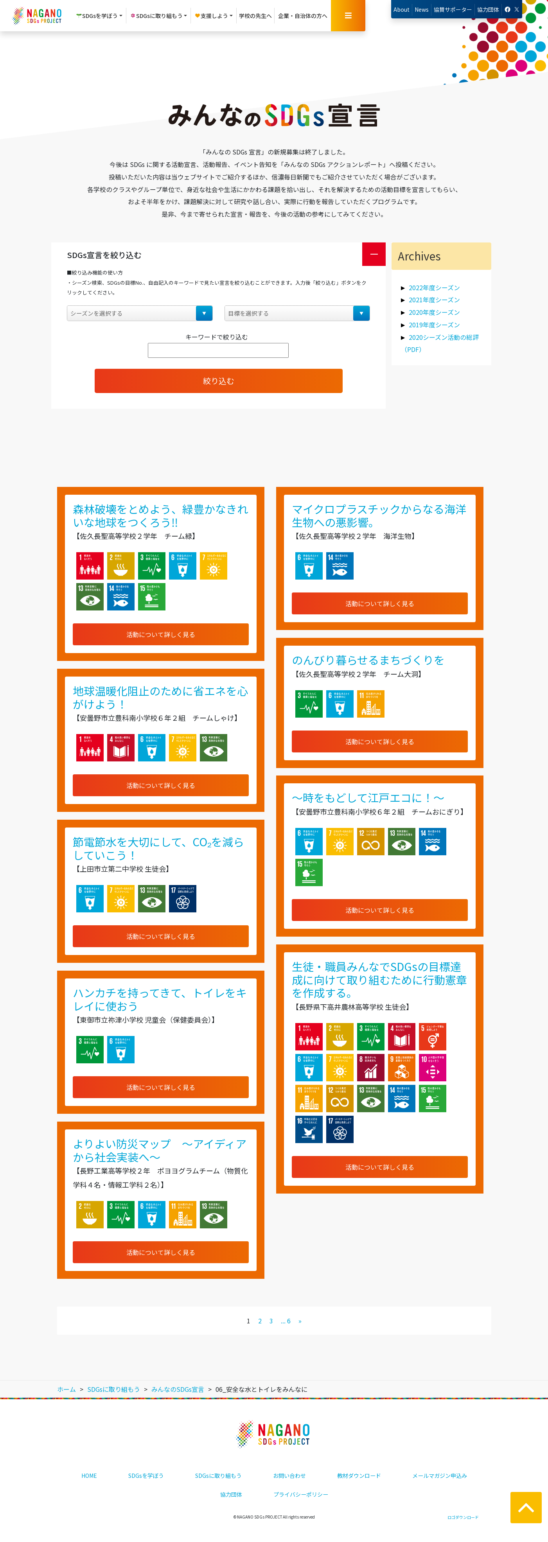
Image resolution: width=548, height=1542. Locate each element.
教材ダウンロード (359, 1475)
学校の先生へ (255, 16)
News (422, 9)
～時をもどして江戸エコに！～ (368, 797)
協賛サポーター (453, 9)
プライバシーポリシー (300, 1494)
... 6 (286, 1320)
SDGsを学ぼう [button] (97, 16)
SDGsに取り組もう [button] (156, 16)
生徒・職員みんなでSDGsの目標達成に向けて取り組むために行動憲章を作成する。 (379, 979)
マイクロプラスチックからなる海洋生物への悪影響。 (379, 515)
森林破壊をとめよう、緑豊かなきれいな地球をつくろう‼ (160, 515)
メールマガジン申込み (439, 1475)
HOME (89, 1475)
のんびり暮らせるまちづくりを (368, 660)
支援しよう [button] (211, 16)
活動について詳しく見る (160, 634)
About (401, 9)
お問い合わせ (289, 1475)
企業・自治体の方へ (302, 16)
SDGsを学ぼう (146, 1475)
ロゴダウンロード (463, 1517)
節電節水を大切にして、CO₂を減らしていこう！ (158, 848)
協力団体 (488, 9)
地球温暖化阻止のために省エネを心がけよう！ (160, 697)
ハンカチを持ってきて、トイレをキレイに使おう (160, 999)
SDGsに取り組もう (218, 1475)
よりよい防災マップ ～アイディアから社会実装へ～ (159, 1150)
